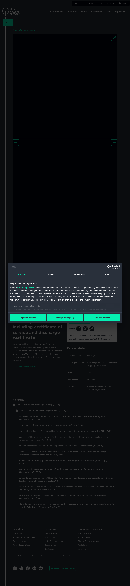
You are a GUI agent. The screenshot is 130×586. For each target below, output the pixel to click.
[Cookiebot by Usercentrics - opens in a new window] (109, 267)
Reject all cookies (28, 318)
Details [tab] (51, 274)
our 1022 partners (25, 287)
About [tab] (108, 274)
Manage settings (65, 318)
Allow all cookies (102, 318)
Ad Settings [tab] (79, 274)
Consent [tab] (22, 274)
